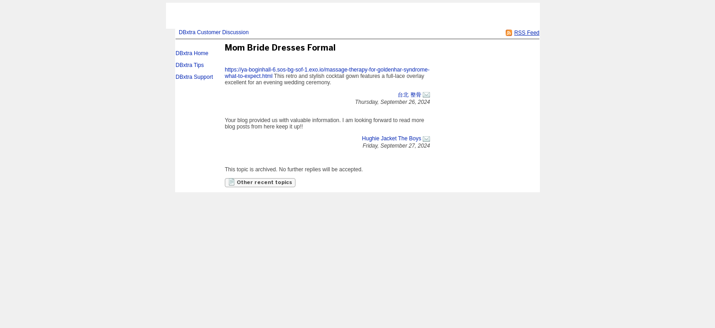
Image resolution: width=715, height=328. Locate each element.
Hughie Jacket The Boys (391, 138)
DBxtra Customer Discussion (214, 32)
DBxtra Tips (190, 65)
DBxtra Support (194, 77)
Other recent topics (260, 181)
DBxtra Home (192, 53)
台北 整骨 (409, 95)
